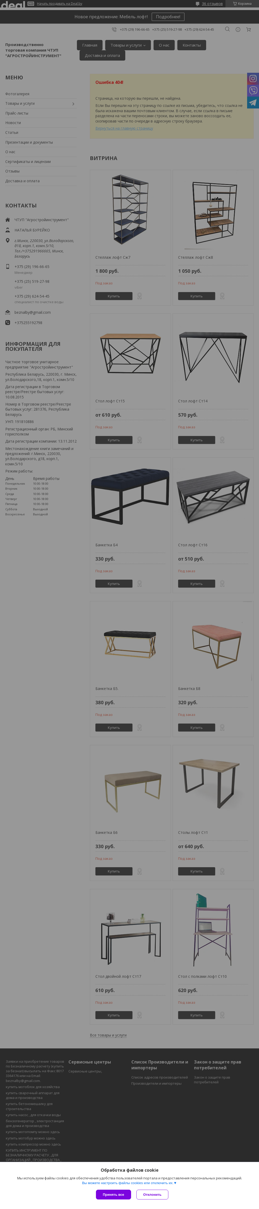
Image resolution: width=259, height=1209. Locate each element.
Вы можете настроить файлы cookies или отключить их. (127, 1183)
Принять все (113, 1195)
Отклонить (152, 1195)
